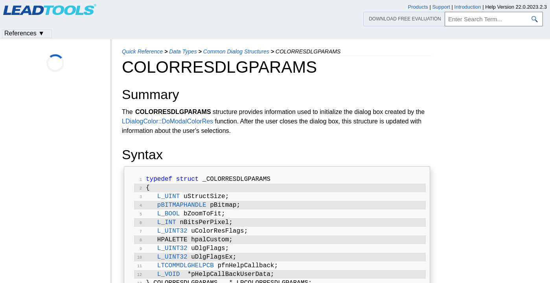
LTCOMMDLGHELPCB (185, 274)
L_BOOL (168, 217)
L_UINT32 (172, 236)
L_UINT (168, 199)
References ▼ (24, 33)
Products (418, 7)
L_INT (166, 227)
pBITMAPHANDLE (181, 208)
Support (441, 7)
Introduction (467, 7)
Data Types (183, 51)
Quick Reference (142, 51)
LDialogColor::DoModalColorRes (167, 121)
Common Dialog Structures (236, 51)
